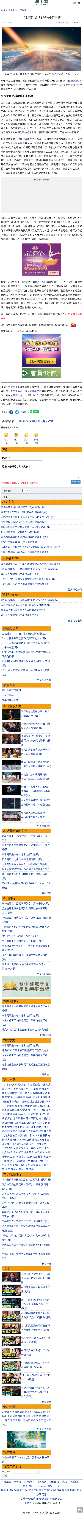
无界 (44, 1496)
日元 (28, 1128)
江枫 (33, 1422)
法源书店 (33, 1491)
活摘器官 (12, 1094)
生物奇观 (6, 1459)
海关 (26, 1154)
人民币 (16, 1128)
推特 (50, 1487)
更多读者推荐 (75, 622)
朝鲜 (10, 1124)
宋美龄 (19, 1162)
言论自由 (31, 1149)
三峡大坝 (27, 1094)
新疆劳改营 (20, 1149)
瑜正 (28, 1422)
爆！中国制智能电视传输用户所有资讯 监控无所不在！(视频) (35, 1305)
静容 (7, 1422)
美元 (45, 1124)
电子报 (17, 1483)
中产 (15, 1132)
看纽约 (50, 1491)
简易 (22, 1413)
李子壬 (39, 1422)
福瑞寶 (65, 1491)
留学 (20, 1154)
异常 (3, 95)
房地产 (39, 1128)
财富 (9, 1132)
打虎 (12, 1120)
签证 (36, 1154)
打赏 (67, 22)
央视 (46, 1149)
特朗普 (36, 1086)
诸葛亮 (10, 1166)
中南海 (8, 1116)
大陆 (30, 1137)
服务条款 (41, 1483)
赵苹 (44, 1418)
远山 (4, 1418)
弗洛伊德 (39, 1103)
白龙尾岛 (41, 1145)
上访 (29, 1141)
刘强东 (47, 1132)
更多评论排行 (75, 591)
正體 (74, 3)
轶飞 (48, 1413)
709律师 (22, 1141)
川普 (30, 1086)
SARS (10, 1149)
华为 (44, 1116)
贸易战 (19, 1090)
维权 (15, 1141)
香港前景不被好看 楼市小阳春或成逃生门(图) (24, 538)
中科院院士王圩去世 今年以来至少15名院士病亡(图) (28, 519)
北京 (40, 1132)
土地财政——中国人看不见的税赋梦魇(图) (24, 635)
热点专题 (9, 686)
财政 (4, 1132)
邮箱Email (6, 1473)
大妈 (4, 1137)
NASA (75, 80)
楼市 (46, 1128)
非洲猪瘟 (22, 1137)
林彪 (33, 1162)
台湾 (28, 1132)
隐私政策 (54, 1483)
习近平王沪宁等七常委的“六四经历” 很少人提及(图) (28, 580)
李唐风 (26, 1418)
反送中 (26, 1116)
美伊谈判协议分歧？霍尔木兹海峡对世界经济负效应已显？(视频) (35, 1393)
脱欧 (23, 1124)
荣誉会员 (17, 391)
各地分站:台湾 (28, 1500)
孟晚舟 (41, 1107)
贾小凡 (28, 1413)
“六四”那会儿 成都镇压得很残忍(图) (20, 937)
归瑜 (42, 1413)
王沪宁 (34, 1111)
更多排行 (46, 1265)
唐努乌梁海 (23, 1145)
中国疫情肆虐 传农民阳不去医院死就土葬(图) (24, 553)
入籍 (47, 1154)
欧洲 (54, 1500)
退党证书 (74, 1491)
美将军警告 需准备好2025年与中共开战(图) (23, 509)
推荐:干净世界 (8, 1491)
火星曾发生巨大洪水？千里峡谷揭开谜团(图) (25, 866)
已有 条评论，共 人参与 (16, 466)
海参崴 (21, 1132)
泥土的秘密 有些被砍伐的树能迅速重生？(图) (25, 871)
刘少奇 (39, 1162)
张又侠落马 (8, 696)
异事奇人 (37, 1459)
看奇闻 (11, 10)
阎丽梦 (10, 1107)
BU (33, 282)
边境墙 (5, 1111)
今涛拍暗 (14, 1413)
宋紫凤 (5, 1413)
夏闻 (9, 1418)
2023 (16, 222)
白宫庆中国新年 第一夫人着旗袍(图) (19, 543)
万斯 (12, 1111)
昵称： (6, 458)
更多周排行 (45, 1037)
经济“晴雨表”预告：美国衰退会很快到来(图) (24, 514)
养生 (31, 1171)
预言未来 (16, 1459)
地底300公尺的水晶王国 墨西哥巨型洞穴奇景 (25, 1031)
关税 (48, 1107)
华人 (4, 1154)
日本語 (56, 1504)
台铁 (19, 1094)
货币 (9, 1128)
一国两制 (33, 1120)
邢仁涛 (21, 1422)
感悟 (38, 1166)
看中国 (24, 1120)
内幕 (15, 1116)
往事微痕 (20, 1099)
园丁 (33, 1418)
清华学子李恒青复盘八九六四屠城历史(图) (23, 611)
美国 (17, 1111)
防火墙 (8, 1141)
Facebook (40, 1487)
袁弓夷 (43, 1099)
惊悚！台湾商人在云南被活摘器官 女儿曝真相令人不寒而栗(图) (35, 792)
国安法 (43, 1094)
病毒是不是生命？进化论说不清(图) (20, 856)
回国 (42, 1154)
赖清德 (33, 1107)
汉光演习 (16, 1103)
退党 (32, 1103)
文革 (26, 1171)
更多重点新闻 (44, 827)
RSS (58, 1487)
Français (37, 1504)
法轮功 (35, 1141)
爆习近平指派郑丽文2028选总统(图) (19, 575)
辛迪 (4, 1426)
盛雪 (38, 1418)
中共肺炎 (6, 1086)
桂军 (40, 1158)
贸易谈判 (25, 1111)
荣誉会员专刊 (12, 630)
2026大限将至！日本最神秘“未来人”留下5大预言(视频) (29, 570)
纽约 (38, 1500)
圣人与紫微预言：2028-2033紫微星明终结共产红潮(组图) (30, 565)
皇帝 (4, 1166)
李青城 (13, 1422)
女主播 (40, 1149)
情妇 (38, 1116)
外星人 (14, 1171)
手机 (44, 1166)
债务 (34, 1124)
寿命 (20, 1171)
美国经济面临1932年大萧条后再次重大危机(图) (25, 529)
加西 (60, 1500)
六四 (41, 1090)
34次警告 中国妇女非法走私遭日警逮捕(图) (23, 524)
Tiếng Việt (47, 1504)
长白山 (32, 1145)
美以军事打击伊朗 (11, 692)
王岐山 (26, 1107)
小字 (79, 22)
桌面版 (7, 1483)
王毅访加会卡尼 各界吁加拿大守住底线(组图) (24, 585)
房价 (9, 1137)
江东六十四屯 (9, 1145)
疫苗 (7, 1099)
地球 (20, 139)
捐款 (64, 1483)
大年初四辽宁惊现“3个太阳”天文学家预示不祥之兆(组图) (30, 548)
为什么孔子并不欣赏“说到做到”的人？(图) (24, 640)
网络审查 (44, 1141)
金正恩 (18, 1107)
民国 (35, 1158)
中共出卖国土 (33, 1099)
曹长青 (47, 1422)
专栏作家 (9, 1408)
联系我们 (74, 1483)
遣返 (31, 1154)
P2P (35, 1137)
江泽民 (42, 1111)
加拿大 (17, 1124)
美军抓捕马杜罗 (10, 701)
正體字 (27, 1504)
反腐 (7, 1120)
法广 (40, 1120)
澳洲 (29, 1158)
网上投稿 (27, 1487)
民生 (10, 1158)
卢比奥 (44, 1086)
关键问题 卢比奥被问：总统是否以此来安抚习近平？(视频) (35, 742)
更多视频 (46, 1403)
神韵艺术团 (22, 1491)
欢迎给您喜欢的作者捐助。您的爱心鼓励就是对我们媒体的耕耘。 (35, 325)
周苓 (15, 1418)
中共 (4, 1107)
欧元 (22, 1128)
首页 (3, 10)
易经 (17, 1166)
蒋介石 (11, 1162)
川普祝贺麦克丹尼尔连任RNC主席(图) (20, 533)
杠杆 (39, 1124)
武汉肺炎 (21, 1086)
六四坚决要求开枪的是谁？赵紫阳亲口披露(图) (25, 606)
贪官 (33, 1116)
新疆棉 (36, 1094)
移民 (9, 1154)
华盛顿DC (46, 1500)
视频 (6, 1270)
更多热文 (46, 1076)
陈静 (20, 1418)
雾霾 (39, 1137)
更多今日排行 (44, 975)
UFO (47, 1103)
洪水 (12, 1099)
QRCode (25, 412)
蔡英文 (34, 1132)
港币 (33, 1128)
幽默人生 (25, 1166)
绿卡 (4, 1158)
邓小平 (26, 1162)
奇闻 (7, 1171)
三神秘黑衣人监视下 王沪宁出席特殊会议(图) (25, 905)
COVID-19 (10, 1090)
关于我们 (29, 1483)
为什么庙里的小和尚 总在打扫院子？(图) (23, 942)
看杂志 (42, 1491)
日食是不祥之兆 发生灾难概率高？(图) (22, 861)
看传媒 (57, 1491)
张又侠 (34, 1090)
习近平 (27, 1090)
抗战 (45, 1158)
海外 (16, 1158)
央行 (29, 1124)
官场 (18, 1120)
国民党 (25, 1103)
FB (6, 1124)
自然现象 (22, 10)
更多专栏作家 (44, 1430)
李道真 (36, 1413)
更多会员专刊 (44, 681)
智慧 (33, 1166)
